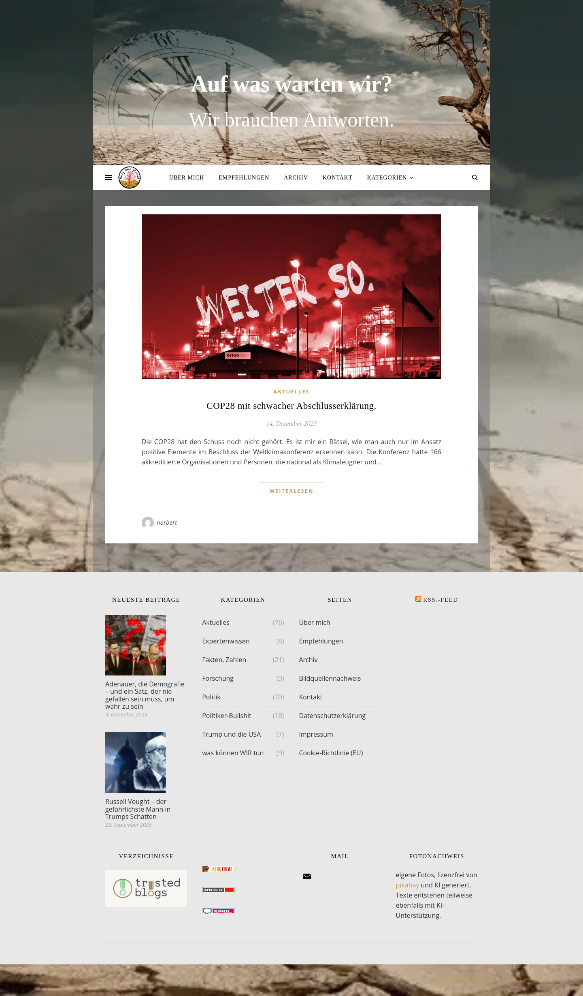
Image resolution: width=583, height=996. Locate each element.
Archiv (296, 178)
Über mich (186, 178)
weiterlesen (291, 490)
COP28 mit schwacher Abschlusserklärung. (291, 406)
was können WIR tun (233, 752)
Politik (211, 696)
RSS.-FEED (440, 599)
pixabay (407, 885)
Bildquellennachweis (330, 678)
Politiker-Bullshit (226, 715)
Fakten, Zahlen (224, 659)
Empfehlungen (244, 178)
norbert (167, 522)
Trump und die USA (231, 734)
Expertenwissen (226, 641)
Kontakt (338, 178)
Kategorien (387, 178)
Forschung (218, 678)
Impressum (316, 734)
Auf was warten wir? (291, 84)
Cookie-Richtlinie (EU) (331, 752)
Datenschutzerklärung (332, 715)
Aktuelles (291, 391)
